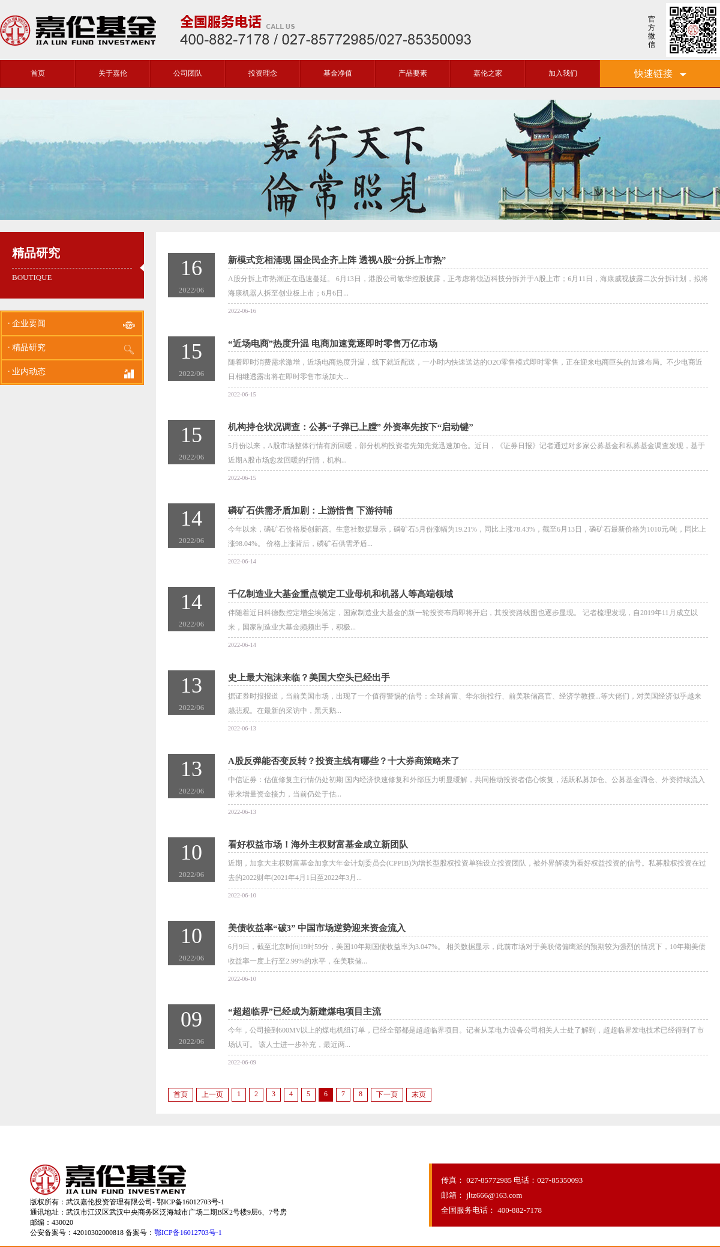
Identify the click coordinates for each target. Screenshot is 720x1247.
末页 (419, 1094)
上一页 (212, 1094)
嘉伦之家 (487, 73)
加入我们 (562, 73)
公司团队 (187, 73)
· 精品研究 (72, 349)
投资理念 (262, 73)
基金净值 (337, 73)
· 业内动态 (72, 373)
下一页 (387, 1094)
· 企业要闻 (72, 325)
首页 (38, 73)
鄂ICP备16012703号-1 (188, 1232)
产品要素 (412, 73)
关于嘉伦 (112, 73)
